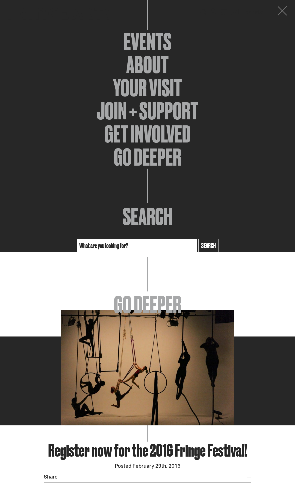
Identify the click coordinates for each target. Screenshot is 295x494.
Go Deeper (147, 157)
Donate (254, 12)
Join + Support (147, 111)
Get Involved (147, 134)
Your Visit (147, 88)
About (147, 65)
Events (147, 41)
